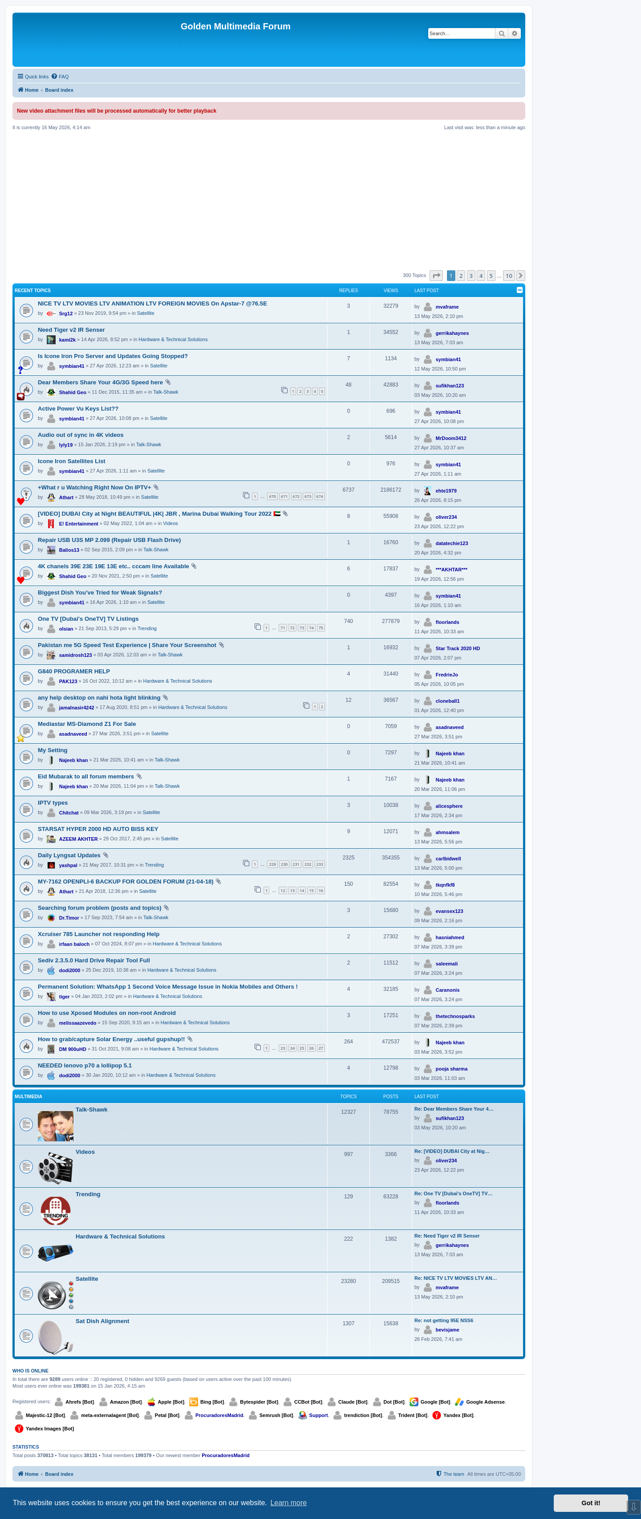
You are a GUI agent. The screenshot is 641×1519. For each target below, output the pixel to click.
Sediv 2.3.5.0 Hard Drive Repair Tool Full (94, 960)
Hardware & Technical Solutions (172, 339)
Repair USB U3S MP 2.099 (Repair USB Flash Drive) (109, 540)
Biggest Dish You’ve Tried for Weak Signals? (100, 592)
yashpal (68, 865)
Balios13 (69, 550)
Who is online (30, 1370)
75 (321, 628)
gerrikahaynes (452, 333)
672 (296, 496)
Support (318, 1415)
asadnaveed (73, 734)
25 (302, 1048)
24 (292, 1048)
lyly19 (66, 445)
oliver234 (446, 517)
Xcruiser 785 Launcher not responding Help (98, 934)
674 (319, 496)
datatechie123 (452, 543)
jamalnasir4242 (76, 707)
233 (319, 864)
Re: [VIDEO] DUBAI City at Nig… (452, 1151)
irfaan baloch (74, 944)
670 (272, 496)
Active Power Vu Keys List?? (78, 408)
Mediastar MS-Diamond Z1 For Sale (87, 724)
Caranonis (448, 990)
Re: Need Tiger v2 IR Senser (447, 1235)
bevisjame (447, 1329)
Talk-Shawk (165, 392)
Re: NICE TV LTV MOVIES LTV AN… (455, 1278)
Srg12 (66, 313)
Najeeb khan (73, 760)
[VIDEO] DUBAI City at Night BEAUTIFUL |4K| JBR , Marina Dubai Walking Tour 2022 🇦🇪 (159, 513)
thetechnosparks (455, 1016)
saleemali (447, 963)
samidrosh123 (75, 655)
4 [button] (481, 276)
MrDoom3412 (451, 438)
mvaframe (447, 307)
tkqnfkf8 (445, 885)
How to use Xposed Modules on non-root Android (107, 1013)
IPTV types (53, 802)
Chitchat (69, 812)
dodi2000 (70, 970)
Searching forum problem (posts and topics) (100, 907)
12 (282, 890)
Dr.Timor (69, 917)
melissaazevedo (78, 1023)
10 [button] (509, 276)
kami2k (67, 339)
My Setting (53, 750)
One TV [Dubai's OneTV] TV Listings (88, 618)
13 (292, 890)
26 (311, 1048)
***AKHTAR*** (451, 569)
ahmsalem (448, 832)
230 (284, 864)
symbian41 (72, 366)
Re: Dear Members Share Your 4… (454, 1109)
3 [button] (471, 276)
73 (302, 628)
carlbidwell (448, 858)
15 (311, 890)
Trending (147, 628)
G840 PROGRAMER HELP (74, 671)
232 (307, 864)
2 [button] (460, 276)
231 (296, 864)
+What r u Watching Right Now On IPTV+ (94, 487)
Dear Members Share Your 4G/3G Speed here (100, 382)
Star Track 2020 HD (458, 648)
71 (282, 628)
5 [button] (491, 276)
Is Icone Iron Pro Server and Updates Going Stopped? (113, 356)
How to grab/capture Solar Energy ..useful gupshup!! (111, 1039)
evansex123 (449, 911)
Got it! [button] (591, 1503)
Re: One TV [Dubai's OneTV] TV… (453, 1193)
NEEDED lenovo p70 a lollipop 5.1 (85, 1065)
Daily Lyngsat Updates (69, 855)
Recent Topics (33, 290)
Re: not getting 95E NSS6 (443, 1320)
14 (302, 890)
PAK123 (68, 681)
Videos (170, 523)
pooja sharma (452, 1068)
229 (272, 864)
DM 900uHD (72, 1049)
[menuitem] (60, 76)
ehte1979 (446, 490)
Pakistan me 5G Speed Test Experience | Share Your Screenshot (127, 645)
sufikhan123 (450, 385)
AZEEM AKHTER (78, 839)
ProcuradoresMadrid (219, 1415)
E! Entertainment (78, 523)
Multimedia (28, 1096)
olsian (66, 628)
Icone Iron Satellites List (71, 461)
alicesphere (449, 806)
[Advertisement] (268, 200)
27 (321, 1048)
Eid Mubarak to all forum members (86, 776)
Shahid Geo (72, 392)
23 (282, 1048)
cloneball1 (448, 701)
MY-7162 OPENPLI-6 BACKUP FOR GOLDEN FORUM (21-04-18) (126, 881)
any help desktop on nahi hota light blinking (99, 697)
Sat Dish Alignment (102, 1321)
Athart (66, 497)
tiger (64, 996)
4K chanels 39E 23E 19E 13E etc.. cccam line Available (113, 566)
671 (284, 496)
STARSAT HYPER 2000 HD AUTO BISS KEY (98, 829)
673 (307, 496)
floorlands (447, 622)
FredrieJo (447, 674)
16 (321, 890)
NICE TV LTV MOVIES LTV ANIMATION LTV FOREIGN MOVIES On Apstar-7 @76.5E (152, 303)
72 (292, 628)
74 (311, 628)
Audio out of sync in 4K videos (81, 435)
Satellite (145, 313)
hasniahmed (450, 937)
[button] (436, 275)
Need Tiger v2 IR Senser (71, 329)
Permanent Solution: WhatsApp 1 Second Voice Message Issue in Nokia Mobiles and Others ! (168, 986)
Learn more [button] (288, 1503)
